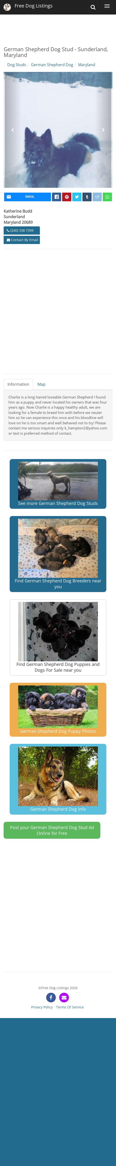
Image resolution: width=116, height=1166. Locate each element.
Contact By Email (22, 239)
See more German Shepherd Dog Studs (58, 484)
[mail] (27, 197)
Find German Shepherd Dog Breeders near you (58, 554)
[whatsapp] (107, 197)
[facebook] (56, 197)
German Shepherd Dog (52, 64)
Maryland (86, 64)
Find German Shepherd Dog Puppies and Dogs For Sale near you (58, 637)
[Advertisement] (58, 26)
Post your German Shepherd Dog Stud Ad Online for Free (52, 830)
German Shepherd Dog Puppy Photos (58, 709)
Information (18, 384)
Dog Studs (16, 64)
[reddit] (97, 197)
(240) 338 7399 (20, 230)
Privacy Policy (42, 1007)
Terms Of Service (70, 1007)
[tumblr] (87, 197)
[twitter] (76, 197)
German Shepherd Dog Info (58, 779)
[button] (13, 130)
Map (41, 384)
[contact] (64, 997)
